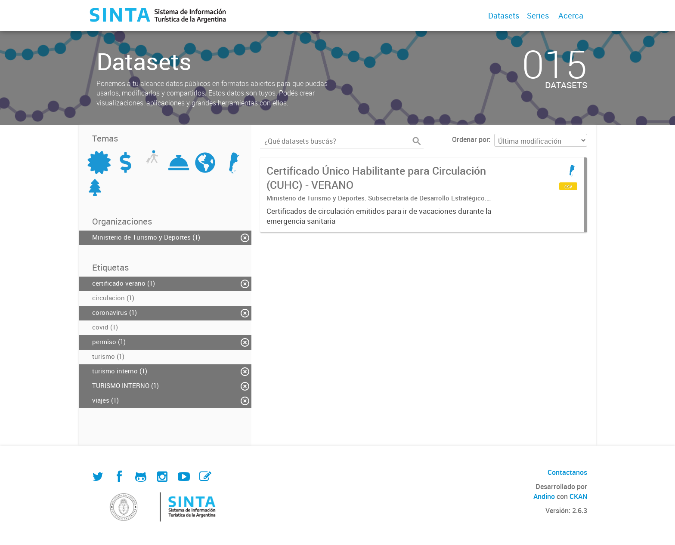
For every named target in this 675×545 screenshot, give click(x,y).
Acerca (570, 15)
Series (538, 15)
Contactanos (567, 472)
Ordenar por (470, 139)
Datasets (503, 15)
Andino (544, 496)
